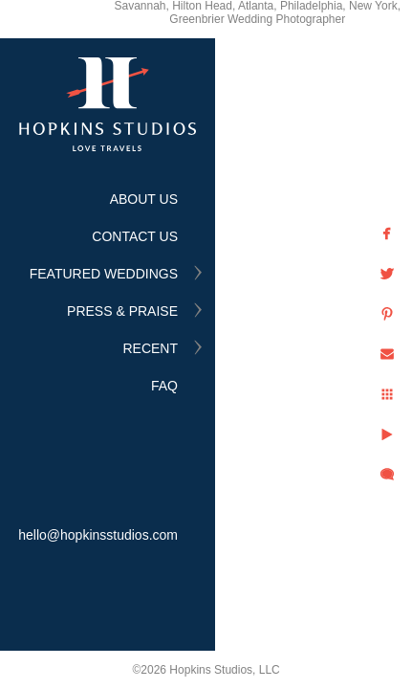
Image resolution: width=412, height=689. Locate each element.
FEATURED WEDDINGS (104, 273)
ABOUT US (144, 199)
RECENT (150, 348)
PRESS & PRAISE (122, 311)
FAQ (164, 385)
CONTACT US (135, 236)
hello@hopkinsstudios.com (98, 535)
